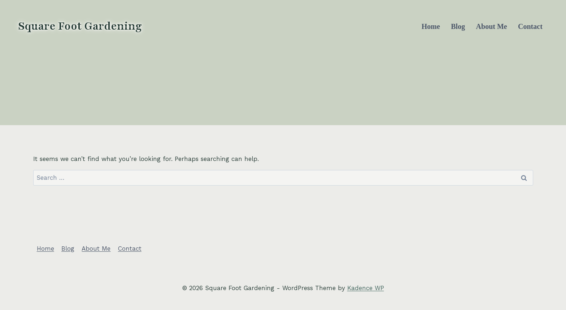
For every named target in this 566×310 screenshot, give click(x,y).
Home (431, 26)
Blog (458, 26)
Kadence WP (365, 288)
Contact (530, 26)
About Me (491, 26)
